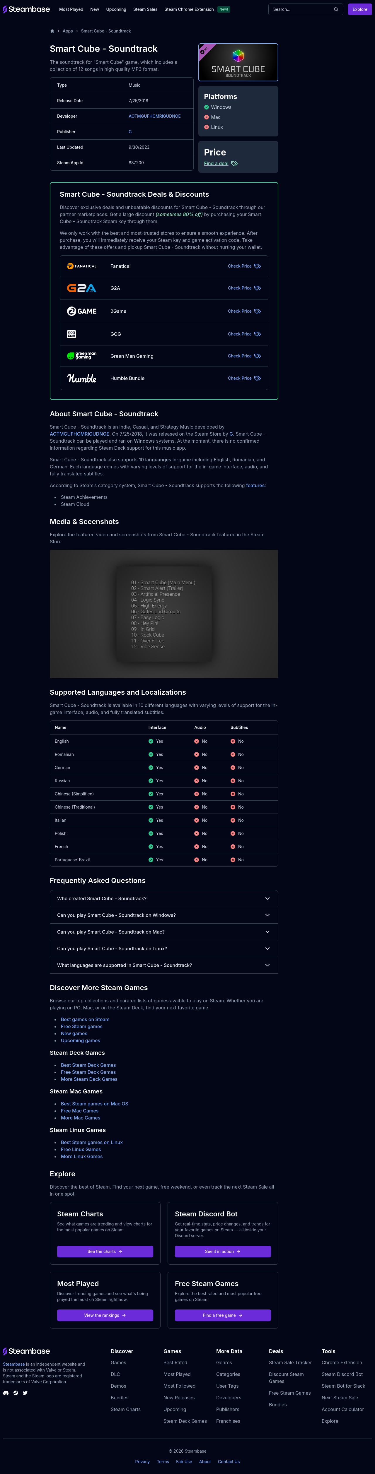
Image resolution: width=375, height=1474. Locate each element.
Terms (163, 1461)
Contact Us (229, 1461)
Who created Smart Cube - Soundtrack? (164, 898)
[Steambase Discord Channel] (6, 1393)
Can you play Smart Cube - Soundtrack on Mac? (164, 931)
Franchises (228, 1421)
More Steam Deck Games (89, 1079)
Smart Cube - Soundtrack (106, 30)
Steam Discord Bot (342, 1374)
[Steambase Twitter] (25, 1393)
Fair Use (184, 1461)
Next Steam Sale (340, 1398)
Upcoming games (80, 1040)
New (94, 9)
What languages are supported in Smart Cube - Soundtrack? (164, 965)
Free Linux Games (81, 1149)
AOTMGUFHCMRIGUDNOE (155, 116)
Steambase (14, 1364)
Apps (68, 30)
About (205, 1461)
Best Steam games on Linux (92, 1142)
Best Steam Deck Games (88, 1065)
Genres (224, 1362)
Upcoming (116, 9)
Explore (360, 9)
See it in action (223, 1251)
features (255, 485)
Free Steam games (82, 1026)
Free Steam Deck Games (88, 1072)
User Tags (227, 1386)
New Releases (179, 1398)
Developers (228, 1398)
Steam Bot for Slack (343, 1386)
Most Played (71, 9)
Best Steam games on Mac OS (94, 1104)
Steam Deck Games (185, 1421)
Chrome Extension (342, 1362)
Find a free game (223, 1315)
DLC (115, 1374)
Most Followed (179, 1386)
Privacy (142, 1461)
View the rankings (105, 1315)
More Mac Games (80, 1118)
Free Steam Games (290, 1393)
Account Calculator (343, 1409)
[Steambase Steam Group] (15, 1393)
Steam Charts (126, 1409)
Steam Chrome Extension (189, 9)
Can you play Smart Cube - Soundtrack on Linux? (164, 948)
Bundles (120, 1398)
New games (74, 1033)
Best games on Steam (85, 1019)
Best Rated (175, 1362)
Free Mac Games (79, 1111)
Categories (228, 1374)
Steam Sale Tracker (290, 1362)
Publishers (227, 1409)
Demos (118, 1386)
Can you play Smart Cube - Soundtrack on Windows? (164, 915)
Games (118, 1362)
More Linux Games (82, 1156)
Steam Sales (145, 9)
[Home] (52, 31)
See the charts (105, 1251)
